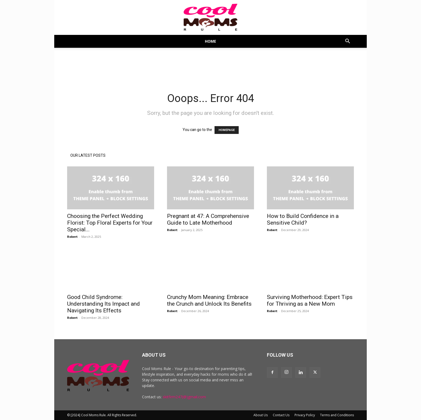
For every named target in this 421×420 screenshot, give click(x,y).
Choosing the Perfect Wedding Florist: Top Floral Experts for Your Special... (110, 223)
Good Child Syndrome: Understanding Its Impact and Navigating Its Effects (103, 304)
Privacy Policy (305, 415)
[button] (347, 41)
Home (210, 41)
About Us (260, 415)
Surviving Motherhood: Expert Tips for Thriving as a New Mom (310, 300)
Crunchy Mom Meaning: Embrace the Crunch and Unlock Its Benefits (209, 300)
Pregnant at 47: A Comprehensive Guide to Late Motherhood (208, 219)
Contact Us (281, 415)
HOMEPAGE (227, 130)
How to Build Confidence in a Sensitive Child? (303, 219)
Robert (72, 237)
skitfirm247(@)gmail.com (184, 396)
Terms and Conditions (337, 415)
